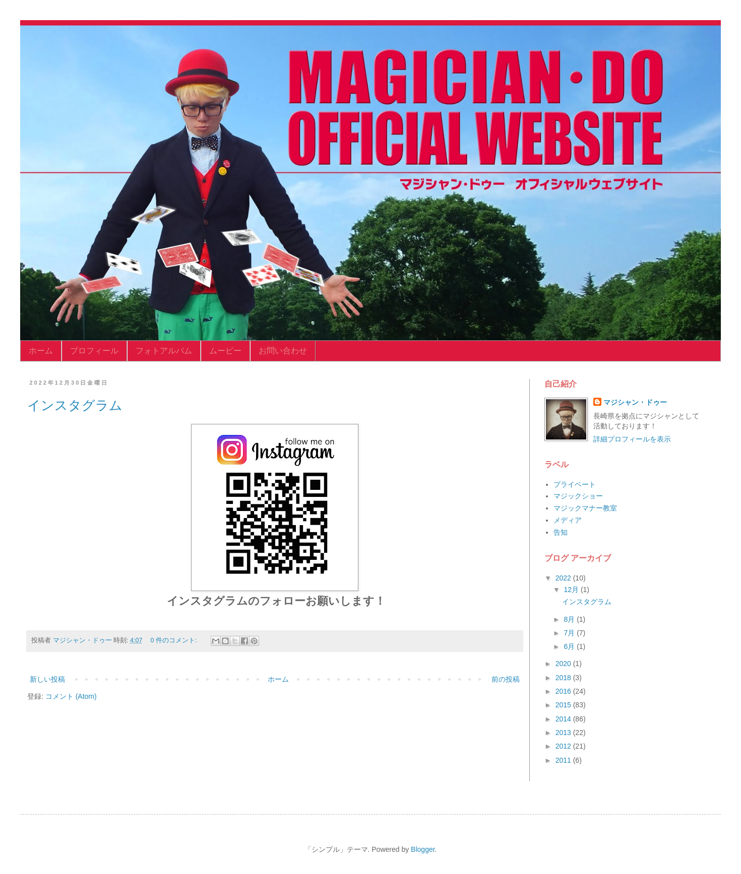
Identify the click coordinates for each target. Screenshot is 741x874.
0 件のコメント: (175, 640)
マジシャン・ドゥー (635, 402)
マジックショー (578, 496)
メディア (567, 520)
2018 (564, 678)
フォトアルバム (164, 350)
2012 (564, 746)
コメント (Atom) (71, 696)
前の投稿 (505, 679)
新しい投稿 (47, 679)
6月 (570, 646)
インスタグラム (74, 405)
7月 (570, 633)
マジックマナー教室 (585, 508)
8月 (570, 619)
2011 (564, 760)
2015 (564, 705)
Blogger (423, 849)
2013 (564, 733)
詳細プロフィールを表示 (632, 439)
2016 (564, 691)
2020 (564, 664)
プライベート (574, 484)
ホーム (41, 350)
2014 (564, 719)
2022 (564, 578)
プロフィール (94, 350)
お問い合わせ (283, 350)
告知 (560, 532)
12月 (572, 590)
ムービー (225, 350)
